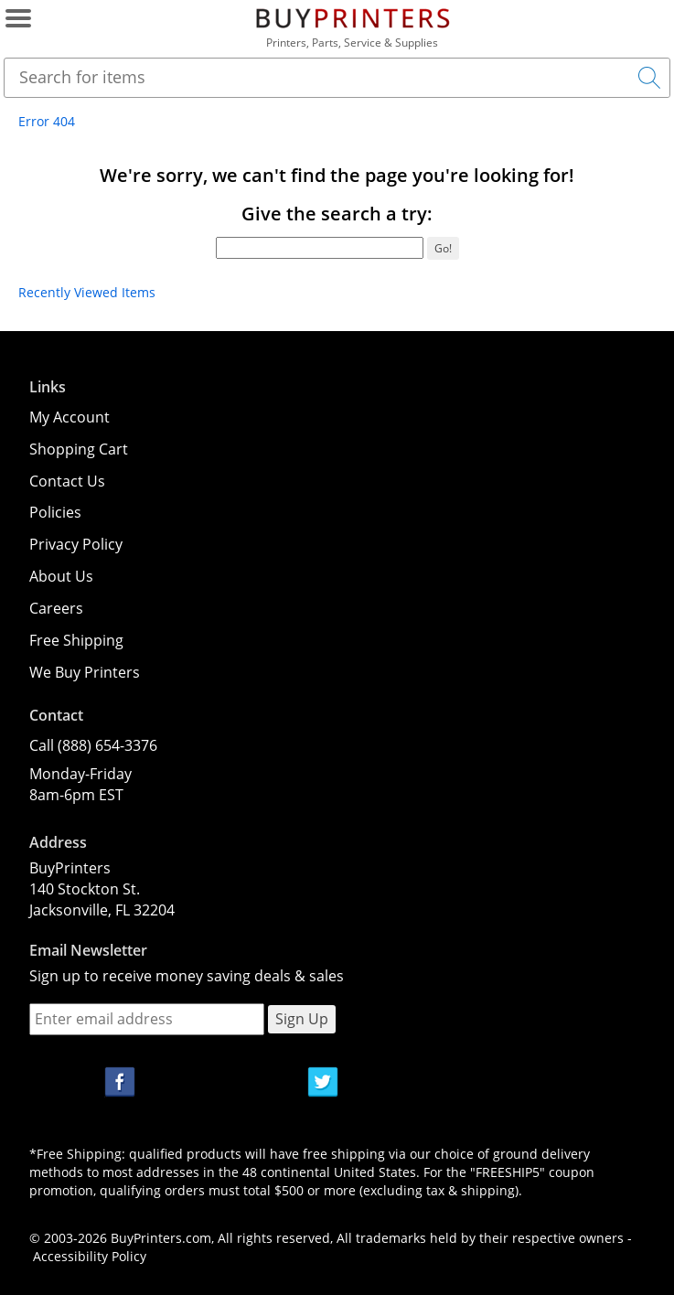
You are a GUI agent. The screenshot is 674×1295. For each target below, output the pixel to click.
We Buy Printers (84, 672)
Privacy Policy (76, 544)
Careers (56, 608)
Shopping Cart (78, 449)
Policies (55, 512)
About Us (61, 576)
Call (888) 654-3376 (93, 745)
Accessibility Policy (89, 1256)
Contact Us (67, 481)
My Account (69, 417)
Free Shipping (76, 640)
